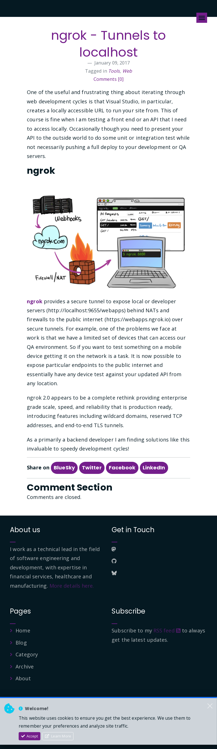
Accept (29, 736)
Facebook (122, 467)
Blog (21, 642)
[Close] (210, 706)
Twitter (92, 467)
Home (23, 630)
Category (27, 654)
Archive (25, 666)
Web (127, 71)
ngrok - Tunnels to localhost (108, 43)
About (23, 678)
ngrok (34, 301)
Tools (114, 71)
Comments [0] (108, 79)
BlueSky (64, 467)
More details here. (71, 585)
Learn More (58, 736)
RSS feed (167, 630)
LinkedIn (154, 467)
